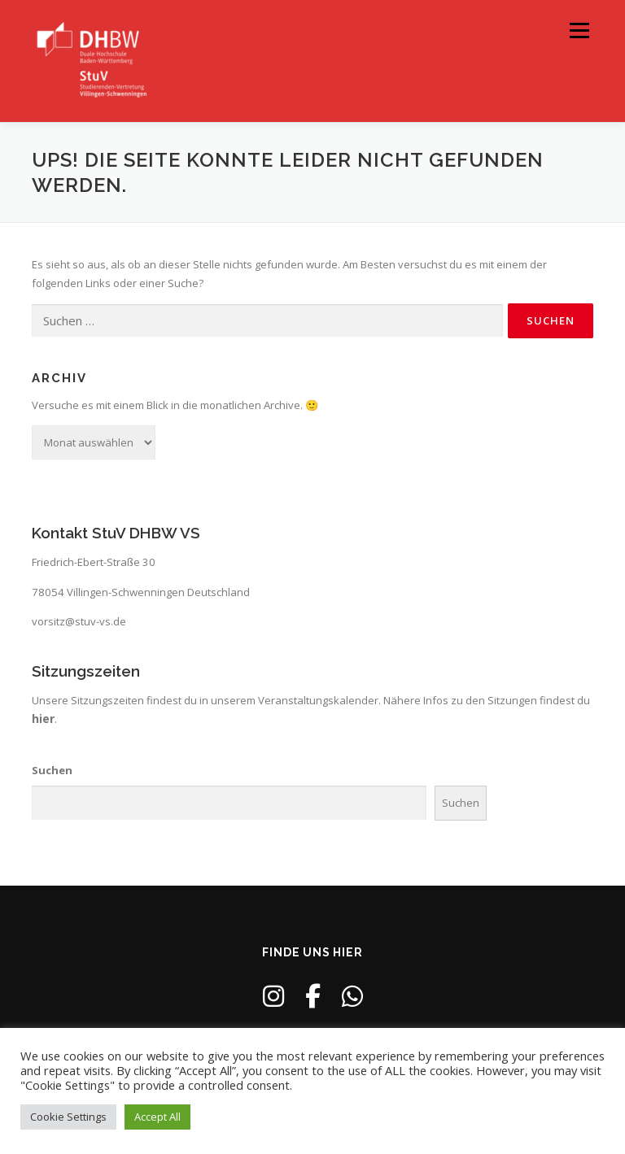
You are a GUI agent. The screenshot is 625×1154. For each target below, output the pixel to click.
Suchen (52, 770)
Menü (579, 30)
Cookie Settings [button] (68, 1116)
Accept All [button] (157, 1116)
